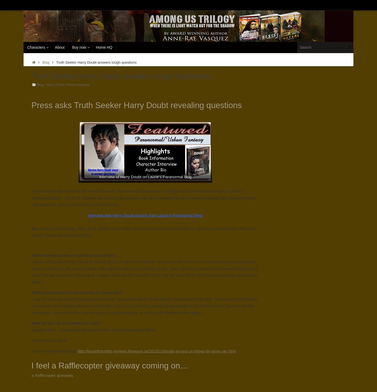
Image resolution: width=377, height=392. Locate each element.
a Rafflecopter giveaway (52, 375)
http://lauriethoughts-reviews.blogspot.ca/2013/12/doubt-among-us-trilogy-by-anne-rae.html (156, 351)
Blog (45, 62)
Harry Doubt (55, 85)
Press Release (78, 85)
